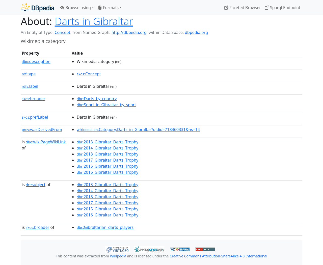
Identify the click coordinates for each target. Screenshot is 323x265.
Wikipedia (118, 256)
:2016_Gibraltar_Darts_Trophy (107, 172)
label (30, 86)
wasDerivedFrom (42, 129)
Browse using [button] (75, 7)
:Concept (89, 74)
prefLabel (35, 117)
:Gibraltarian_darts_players (105, 227)
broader (33, 98)
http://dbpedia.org (129, 32)
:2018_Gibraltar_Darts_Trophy (107, 154)
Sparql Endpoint (282, 7)
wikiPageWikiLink (46, 142)
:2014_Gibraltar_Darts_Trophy (107, 148)
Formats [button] (108, 7)
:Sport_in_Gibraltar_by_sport (106, 104)
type (29, 74)
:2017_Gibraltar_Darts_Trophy (107, 160)
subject (35, 184)
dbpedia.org (196, 32)
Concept (62, 32)
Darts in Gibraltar (94, 21)
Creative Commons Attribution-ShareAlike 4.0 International (218, 256)
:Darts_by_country (97, 98)
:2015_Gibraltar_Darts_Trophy (107, 166)
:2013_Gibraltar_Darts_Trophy (107, 142)
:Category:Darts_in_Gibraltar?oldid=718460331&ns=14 (138, 129)
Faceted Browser (242, 7)
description (36, 61)
